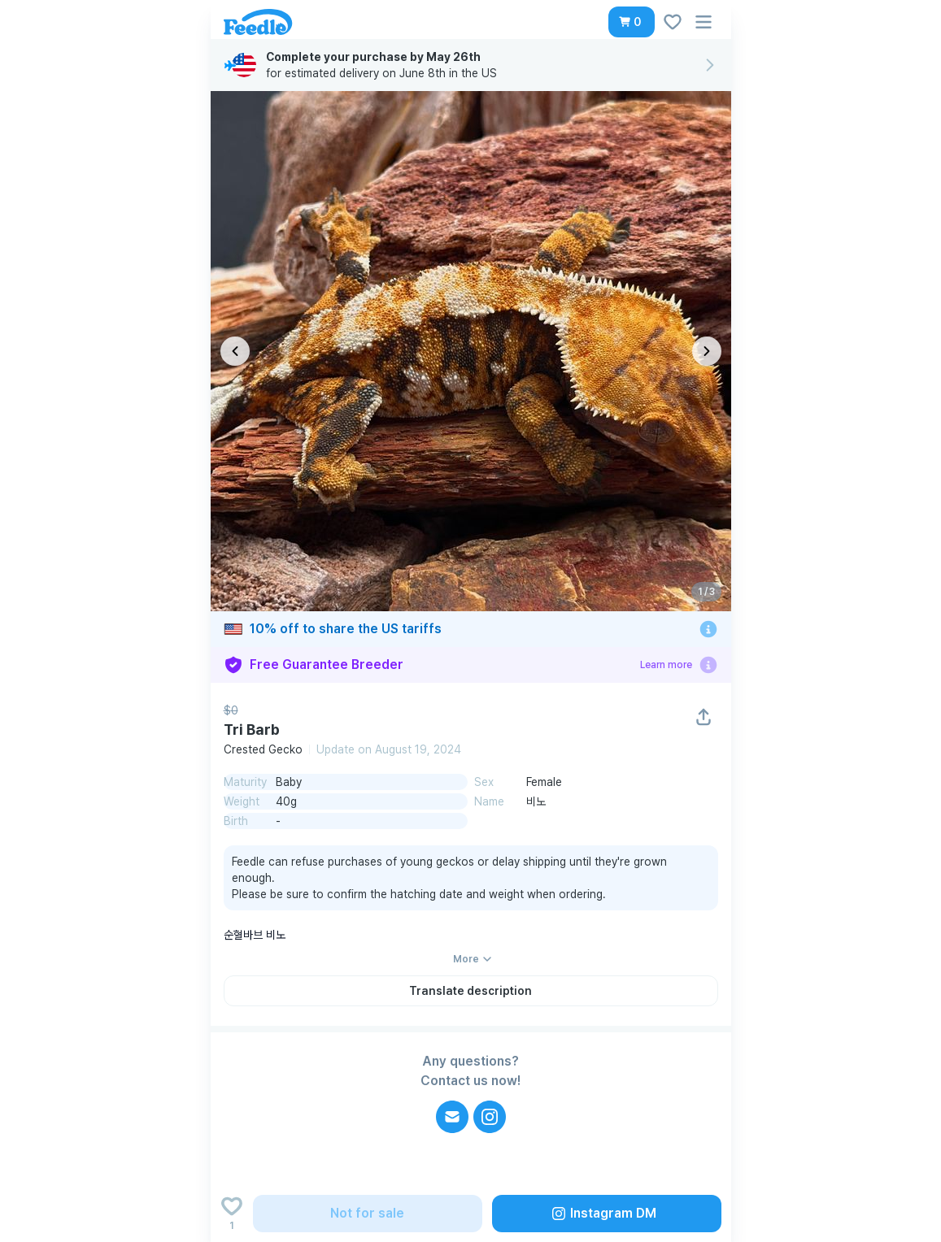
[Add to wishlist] (231, 1213)
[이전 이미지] (235, 351)
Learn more (666, 665)
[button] (631, 22)
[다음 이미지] (706, 351)
